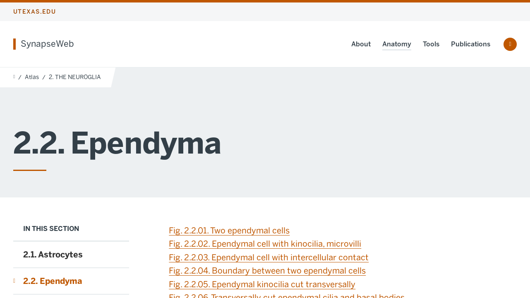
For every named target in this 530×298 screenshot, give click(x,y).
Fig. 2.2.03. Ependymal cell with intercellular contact (269, 257)
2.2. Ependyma (52, 281)
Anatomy (396, 44)
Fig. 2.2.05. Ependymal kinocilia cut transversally (262, 284)
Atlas (32, 77)
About (361, 44)
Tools (431, 44)
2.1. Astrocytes (53, 255)
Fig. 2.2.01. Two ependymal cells (229, 231)
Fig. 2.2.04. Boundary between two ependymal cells (267, 271)
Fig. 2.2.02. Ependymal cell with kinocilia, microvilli (265, 244)
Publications (470, 44)
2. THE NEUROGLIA (75, 77)
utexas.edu (34, 11)
